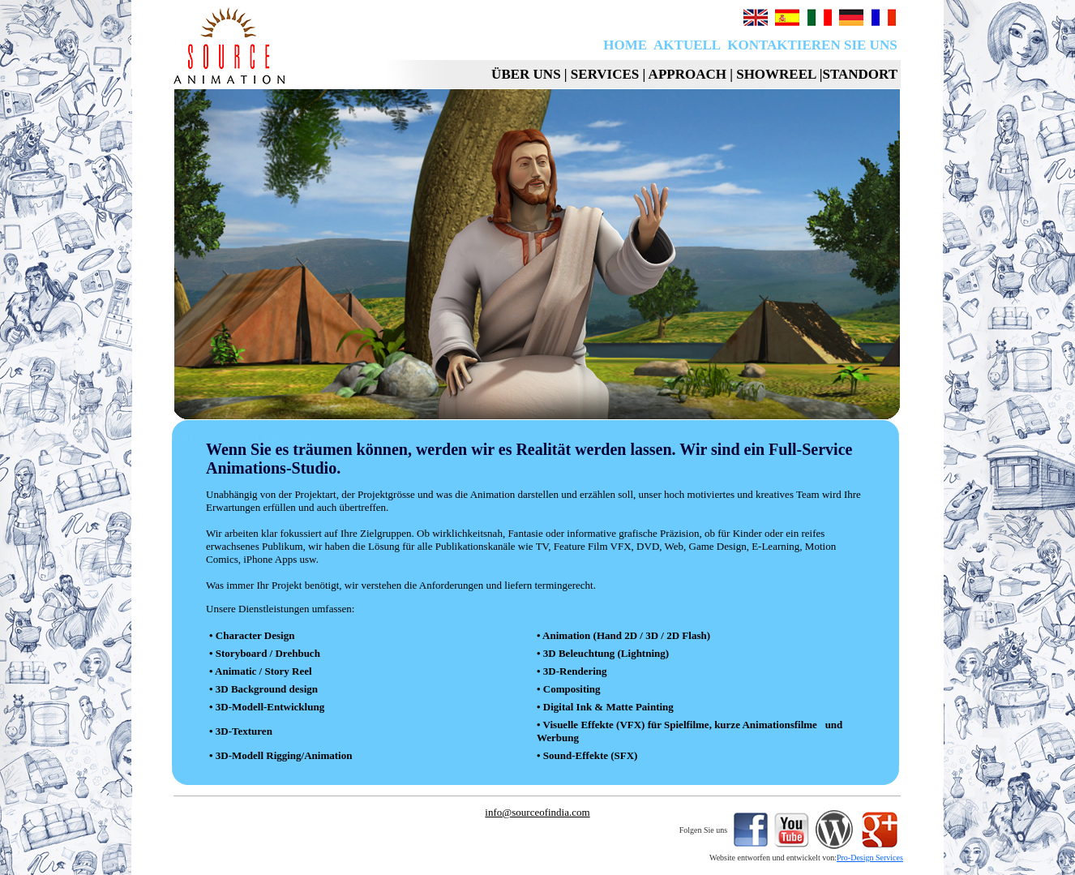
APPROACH (687, 74)
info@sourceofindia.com (537, 812)
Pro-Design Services (870, 857)
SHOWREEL (776, 74)
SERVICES (605, 74)
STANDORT (859, 74)
